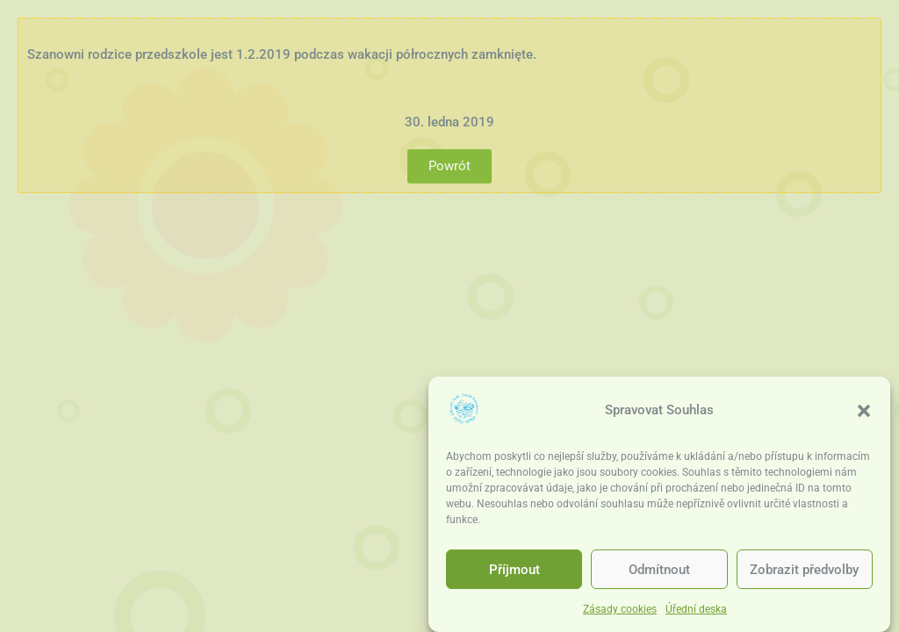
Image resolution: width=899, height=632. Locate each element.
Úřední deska (696, 609)
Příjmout (514, 570)
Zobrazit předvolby (804, 570)
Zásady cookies (620, 609)
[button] (864, 411)
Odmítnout (659, 570)
